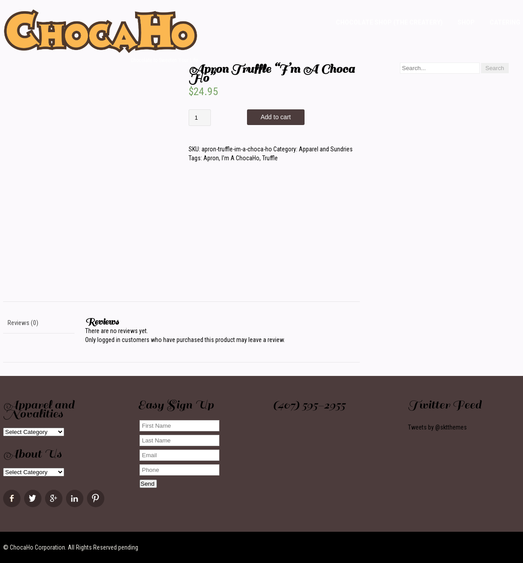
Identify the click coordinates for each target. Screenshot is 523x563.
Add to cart (276, 117)
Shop (466, 22)
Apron (211, 158)
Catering (505, 22)
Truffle (270, 158)
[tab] (38, 323)
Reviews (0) (23, 323)
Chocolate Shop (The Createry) (389, 22)
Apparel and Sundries (326, 149)
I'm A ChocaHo (240, 158)
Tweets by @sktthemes (437, 427)
